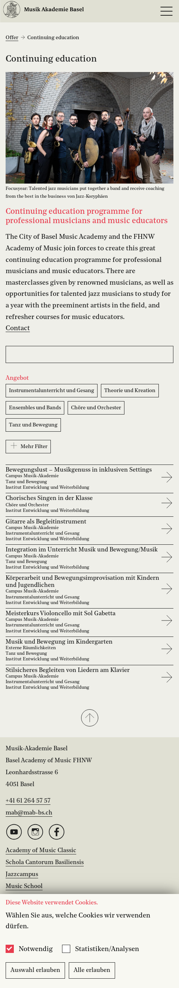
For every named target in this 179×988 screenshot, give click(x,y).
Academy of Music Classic (41, 851)
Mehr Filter (28, 445)
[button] (89, 718)
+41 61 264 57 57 (28, 801)
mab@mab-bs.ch (29, 813)
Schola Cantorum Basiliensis (45, 863)
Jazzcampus (22, 875)
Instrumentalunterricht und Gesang (51, 390)
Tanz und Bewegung (33, 425)
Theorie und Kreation (129, 390)
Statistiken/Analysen (107, 949)
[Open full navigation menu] (166, 11)
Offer (12, 37)
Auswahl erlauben (35, 970)
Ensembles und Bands (35, 407)
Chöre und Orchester (96, 407)
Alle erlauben (92, 970)
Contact (18, 328)
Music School (24, 886)
